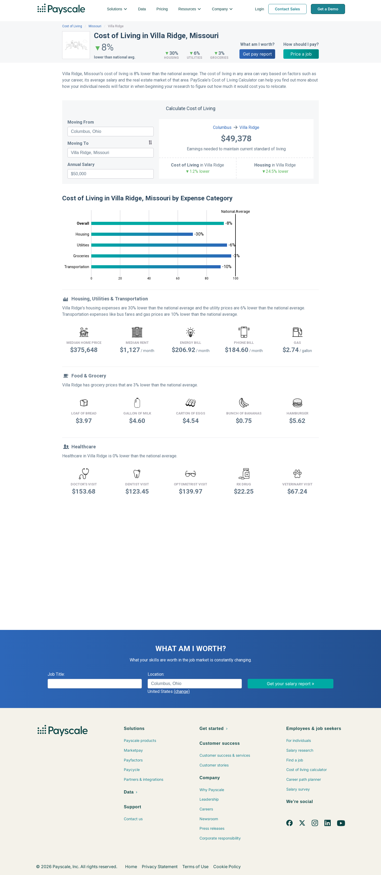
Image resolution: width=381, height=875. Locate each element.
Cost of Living (72, 26)
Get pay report (257, 54)
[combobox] (110, 131)
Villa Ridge (249, 127)
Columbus (222, 127)
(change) (182, 691)
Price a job (301, 54)
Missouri (95, 26)
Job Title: (56, 674)
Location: (156, 674)
